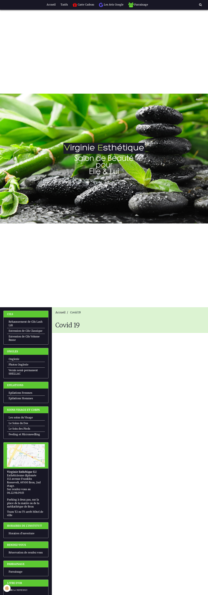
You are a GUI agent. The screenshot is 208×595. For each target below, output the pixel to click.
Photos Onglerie (18, 364)
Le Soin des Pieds (19, 428)
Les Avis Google (111, 4)
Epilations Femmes (20, 392)
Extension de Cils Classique (25, 330)
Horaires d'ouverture (21, 533)
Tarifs (64, 4)
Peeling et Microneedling (24, 434)
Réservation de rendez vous (26, 552)
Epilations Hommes (21, 398)
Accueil (51, 4)
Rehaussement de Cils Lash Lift (25, 323)
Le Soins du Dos (18, 423)
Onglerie (14, 359)
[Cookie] (7, 588)
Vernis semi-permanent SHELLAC (23, 372)
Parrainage (138, 4)
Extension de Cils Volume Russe (24, 338)
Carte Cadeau (83, 4)
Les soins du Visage (21, 417)
